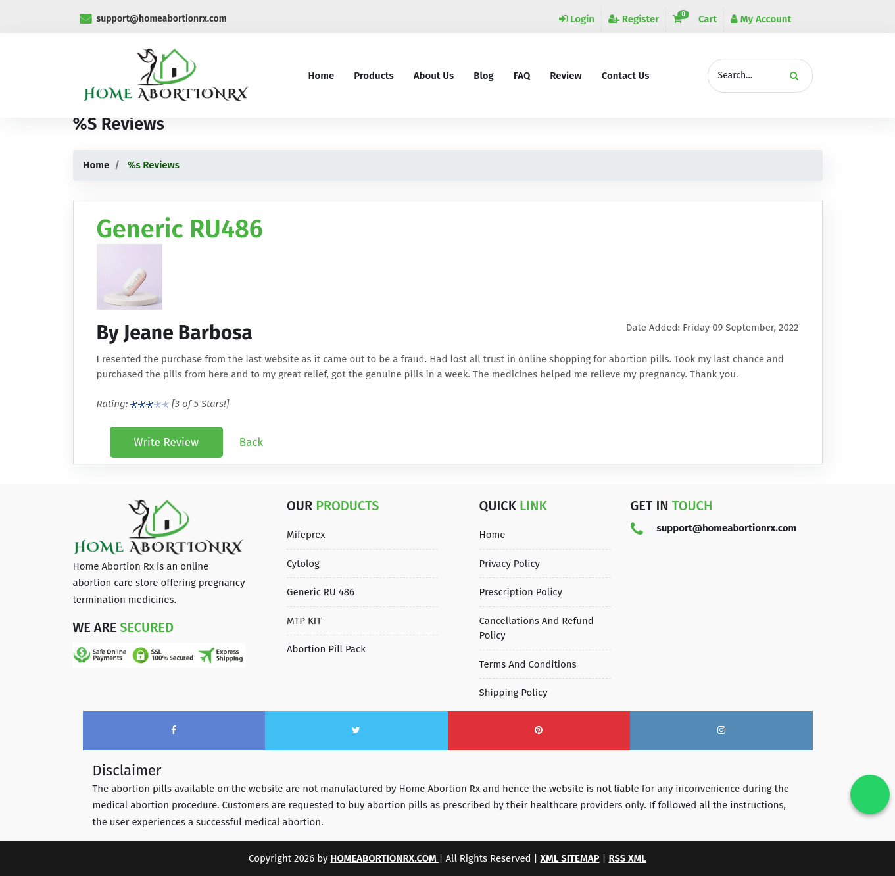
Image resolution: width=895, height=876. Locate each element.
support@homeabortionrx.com (153, 18)
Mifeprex (306, 535)
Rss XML (627, 858)
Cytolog (303, 564)
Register (633, 19)
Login (576, 19)
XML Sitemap (570, 858)
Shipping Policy (513, 692)
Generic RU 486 (320, 592)
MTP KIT (304, 621)
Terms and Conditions (528, 664)
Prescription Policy (520, 592)
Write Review (166, 442)
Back (251, 442)
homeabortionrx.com (384, 858)
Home (97, 165)
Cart (695, 19)
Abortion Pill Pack (326, 649)
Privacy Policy (509, 564)
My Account (761, 19)
